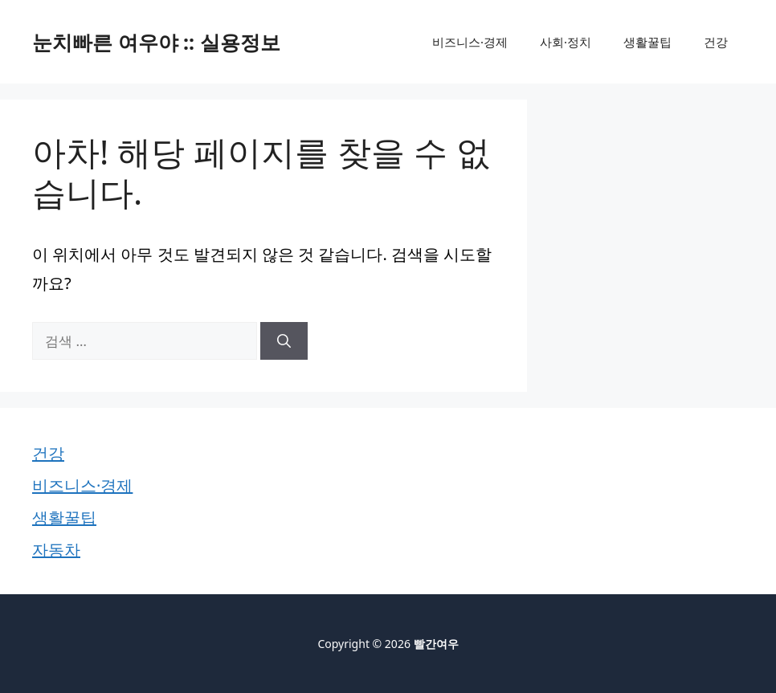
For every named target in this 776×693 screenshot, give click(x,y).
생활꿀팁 (647, 42)
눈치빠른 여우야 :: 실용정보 (156, 41)
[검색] (284, 341)
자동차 (56, 550)
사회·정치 (565, 42)
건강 (716, 42)
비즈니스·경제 (470, 42)
